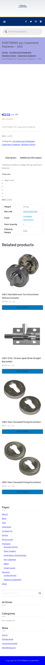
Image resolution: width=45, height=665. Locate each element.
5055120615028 (30, 211)
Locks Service (10, 575)
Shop (4, 584)
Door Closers (10, 551)
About (5, 514)
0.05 (25, 231)
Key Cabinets (10, 559)
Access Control (11, 547)
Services (5, 572)
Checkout (6, 527)
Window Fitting (9, 56)
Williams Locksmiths (30, 660)
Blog (4, 518)
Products (6, 544)
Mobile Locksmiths (12, 579)
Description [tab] (10, 158)
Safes (6, 564)
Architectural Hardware (20, 52)
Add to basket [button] (23, 307)
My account (7, 539)
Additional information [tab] (31, 158)
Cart (4, 523)
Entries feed (7, 639)
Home (5, 52)
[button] (4, 22)
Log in (5, 635)
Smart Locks (9, 568)
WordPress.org (9, 648)
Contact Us (7, 531)
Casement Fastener (27, 56)
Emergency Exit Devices (15, 555)
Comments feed (9, 643)
